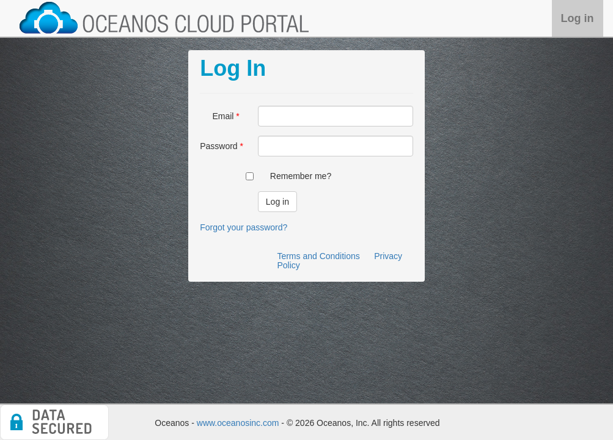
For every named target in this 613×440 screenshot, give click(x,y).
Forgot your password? (243, 227)
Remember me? (300, 176)
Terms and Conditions (318, 256)
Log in (577, 18)
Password (218, 146)
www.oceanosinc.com (238, 423)
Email (222, 116)
